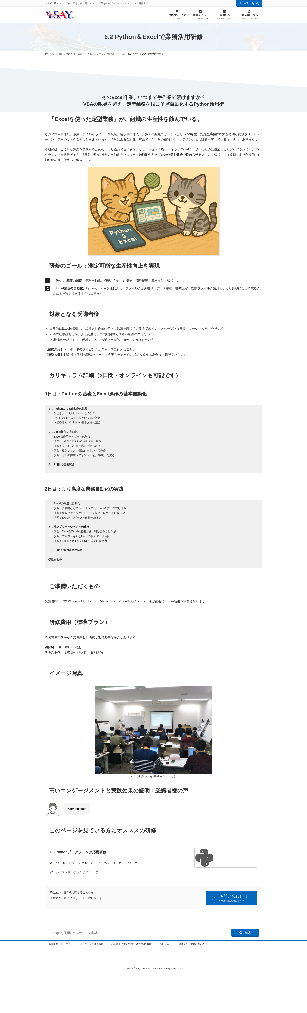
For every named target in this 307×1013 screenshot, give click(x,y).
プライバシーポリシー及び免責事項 (84, 944)
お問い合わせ (249, 3)
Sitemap (164, 944)
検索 (245, 933)
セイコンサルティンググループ (74, 872)
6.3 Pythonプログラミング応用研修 (78, 852)
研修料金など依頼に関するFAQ (192, 944)
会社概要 (53, 944)
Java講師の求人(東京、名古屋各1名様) (131, 944)
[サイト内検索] (139, 933)
